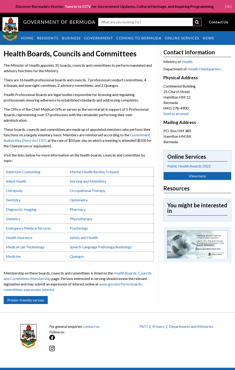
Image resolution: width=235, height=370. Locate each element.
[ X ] (228, 6)
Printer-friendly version (25, 300)
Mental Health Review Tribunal (94, 172)
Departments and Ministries (191, 326)
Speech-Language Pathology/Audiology (101, 247)
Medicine (13, 256)
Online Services (182, 38)
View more (197, 176)
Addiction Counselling (23, 172)
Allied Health (16, 181)
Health (187, 61)
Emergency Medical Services (28, 228)
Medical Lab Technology (25, 247)
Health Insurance (19, 237)
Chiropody (14, 190)
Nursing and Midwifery (88, 181)
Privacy (158, 326)
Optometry (79, 200)
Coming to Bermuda (139, 38)
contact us (91, 326)
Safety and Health (84, 237)
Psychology (79, 228)
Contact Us (218, 22)
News (208, 38)
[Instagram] (83, 351)
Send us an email (176, 113)
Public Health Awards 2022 (189, 166)
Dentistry (13, 200)
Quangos (77, 256)
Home (27, 38)
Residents (48, 38)
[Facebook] (83, 340)
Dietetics (13, 219)
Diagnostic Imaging (21, 209)
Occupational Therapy (87, 190)
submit (197, 22)
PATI (144, 326)
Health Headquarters (204, 69)
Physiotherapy (81, 219)
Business (71, 38)
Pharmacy (78, 209)
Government (98, 38)
